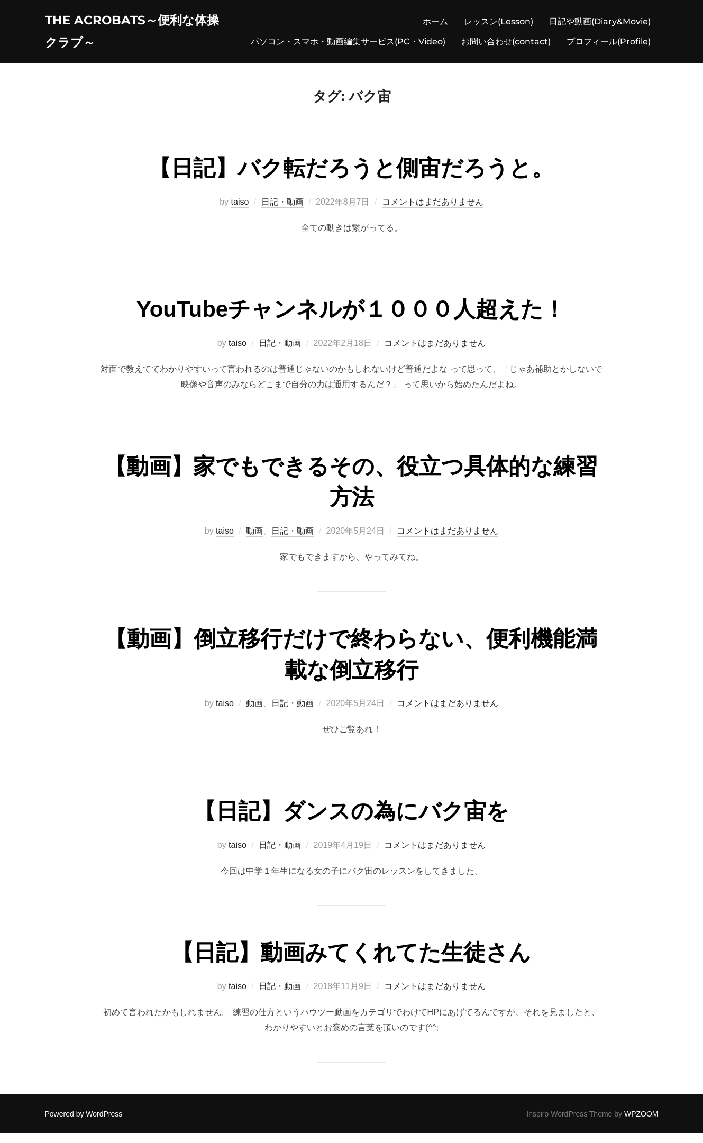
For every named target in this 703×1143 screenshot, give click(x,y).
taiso (240, 211)
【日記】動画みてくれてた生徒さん (351, 961)
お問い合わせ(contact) (506, 44)
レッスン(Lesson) (498, 24)
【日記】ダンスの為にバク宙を (351, 820)
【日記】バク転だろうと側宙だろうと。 (351, 177)
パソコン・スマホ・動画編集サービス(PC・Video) (348, 44)
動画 (254, 540)
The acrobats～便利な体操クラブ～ (136, 34)
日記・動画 (282, 211)
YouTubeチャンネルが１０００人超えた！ (350, 318)
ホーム (435, 24)
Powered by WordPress (84, 1123)
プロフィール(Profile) (609, 44)
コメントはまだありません (432, 211)
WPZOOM (641, 1123)
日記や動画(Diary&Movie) (600, 24)
